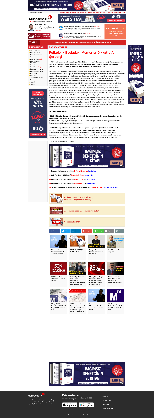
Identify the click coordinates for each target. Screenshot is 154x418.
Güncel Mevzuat (34, 65)
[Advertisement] (38, 171)
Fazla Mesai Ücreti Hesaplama (35, 62)
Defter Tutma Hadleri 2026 (95, 12)
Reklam (116, 12)
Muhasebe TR (67, 415)
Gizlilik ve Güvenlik (108, 408)
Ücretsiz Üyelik (107, 400)
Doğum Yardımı (34, 57)
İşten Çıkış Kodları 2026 (36, 69)
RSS (104, 12)
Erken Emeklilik (36, 59)
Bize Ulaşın (122, 12)
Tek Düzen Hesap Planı (36, 77)
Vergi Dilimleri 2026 (82, 12)
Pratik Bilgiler (33, 73)
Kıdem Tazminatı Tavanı (36, 71)
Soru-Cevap (33, 75)
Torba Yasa (33, 80)
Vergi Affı (32, 82)
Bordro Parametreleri (36, 55)
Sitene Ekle (110, 12)
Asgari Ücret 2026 (71, 12)
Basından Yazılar (35, 52)
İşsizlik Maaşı (35, 67)
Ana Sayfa (62, 12)
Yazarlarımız (33, 84)
